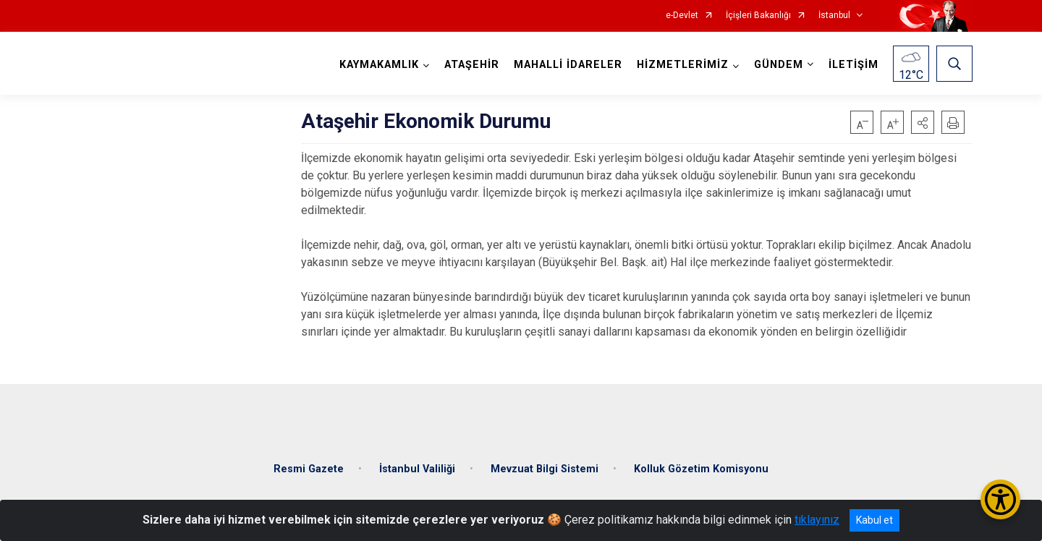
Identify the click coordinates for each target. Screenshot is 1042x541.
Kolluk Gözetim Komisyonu (701, 465)
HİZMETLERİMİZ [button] (682, 65)
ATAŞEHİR (471, 65)
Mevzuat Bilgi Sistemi (544, 465)
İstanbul (834, 15)
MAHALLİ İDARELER (567, 65)
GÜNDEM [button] (777, 65)
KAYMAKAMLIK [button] (378, 65)
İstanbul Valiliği (417, 465)
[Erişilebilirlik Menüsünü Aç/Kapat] (1000, 499)
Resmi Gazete (309, 465)
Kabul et (874, 520)
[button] (922, 122)
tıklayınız (817, 520)
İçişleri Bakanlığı (758, 15)
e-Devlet (682, 15)
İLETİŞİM (853, 65)
